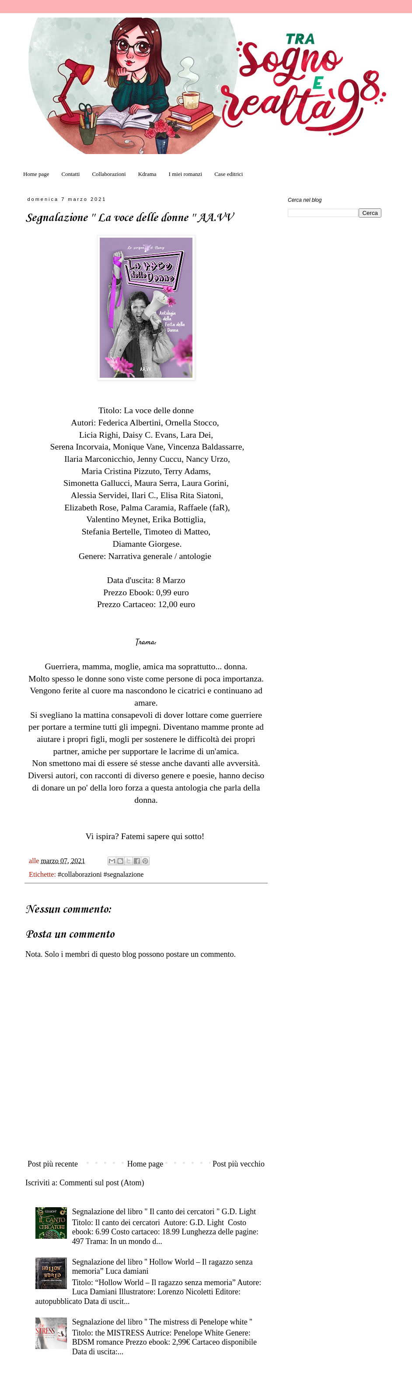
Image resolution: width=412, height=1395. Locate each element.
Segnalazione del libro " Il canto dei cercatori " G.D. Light (164, 1211)
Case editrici (228, 174)
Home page (36, 174)
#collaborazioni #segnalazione (100, 874)
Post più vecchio (239, 1164)
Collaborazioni (109, 174)
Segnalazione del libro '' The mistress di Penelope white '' (162, 1322)
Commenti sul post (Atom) (101, 1182)
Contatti (71, 174)
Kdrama (147, 174)
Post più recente (53, 1164)
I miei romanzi (186, 174)
